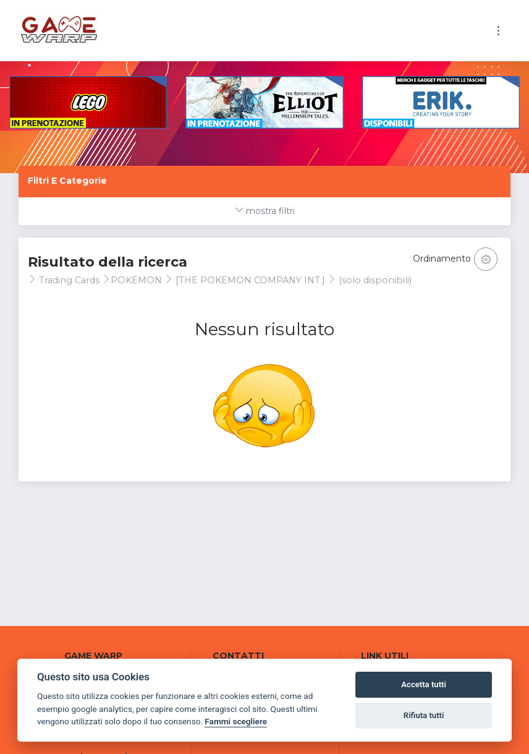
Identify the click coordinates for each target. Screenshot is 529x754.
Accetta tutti (423, 684)
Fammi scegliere (236, 721)
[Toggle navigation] (498, 30)
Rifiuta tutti (424, 715)
